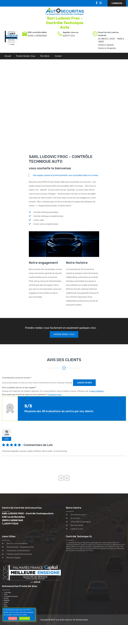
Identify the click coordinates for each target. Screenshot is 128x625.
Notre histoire (77, 263)
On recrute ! (75, 518)
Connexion (116, 3)
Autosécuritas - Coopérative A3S (20, 547)
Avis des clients (77, 525)
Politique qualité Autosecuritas (19, 554)
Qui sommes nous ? (79, 515)
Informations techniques (81, 522)
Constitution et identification (18, 550)
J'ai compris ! (24, 618)
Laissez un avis (84, 383)
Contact (58, 56)
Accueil (8, 56)
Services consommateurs (17, 543)
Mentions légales (14, 558)
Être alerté (44, 56)
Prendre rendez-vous (25, 56)
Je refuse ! (13, 618)
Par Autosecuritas (80, 620)
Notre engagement (43, 263)
